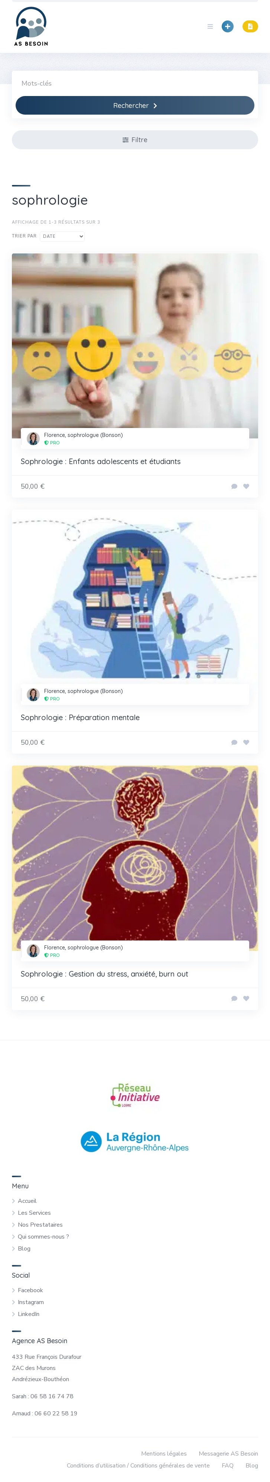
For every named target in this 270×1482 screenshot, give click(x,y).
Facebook (30, 1290)
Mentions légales (164, 1454)
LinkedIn (28, 1314)
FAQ (228, 1466)
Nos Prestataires (40, 1225)
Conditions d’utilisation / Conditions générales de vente (138, 1466)
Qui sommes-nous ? (43, 1237)
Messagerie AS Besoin (228, 1454)
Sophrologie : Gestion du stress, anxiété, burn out (104, 973)
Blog (24, 1249)
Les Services (34, 1213)
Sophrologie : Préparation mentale (80, 717)
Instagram (31, 1302)
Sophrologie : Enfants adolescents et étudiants (100, 461)
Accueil (27, 1201)
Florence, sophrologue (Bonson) (83, 435)
